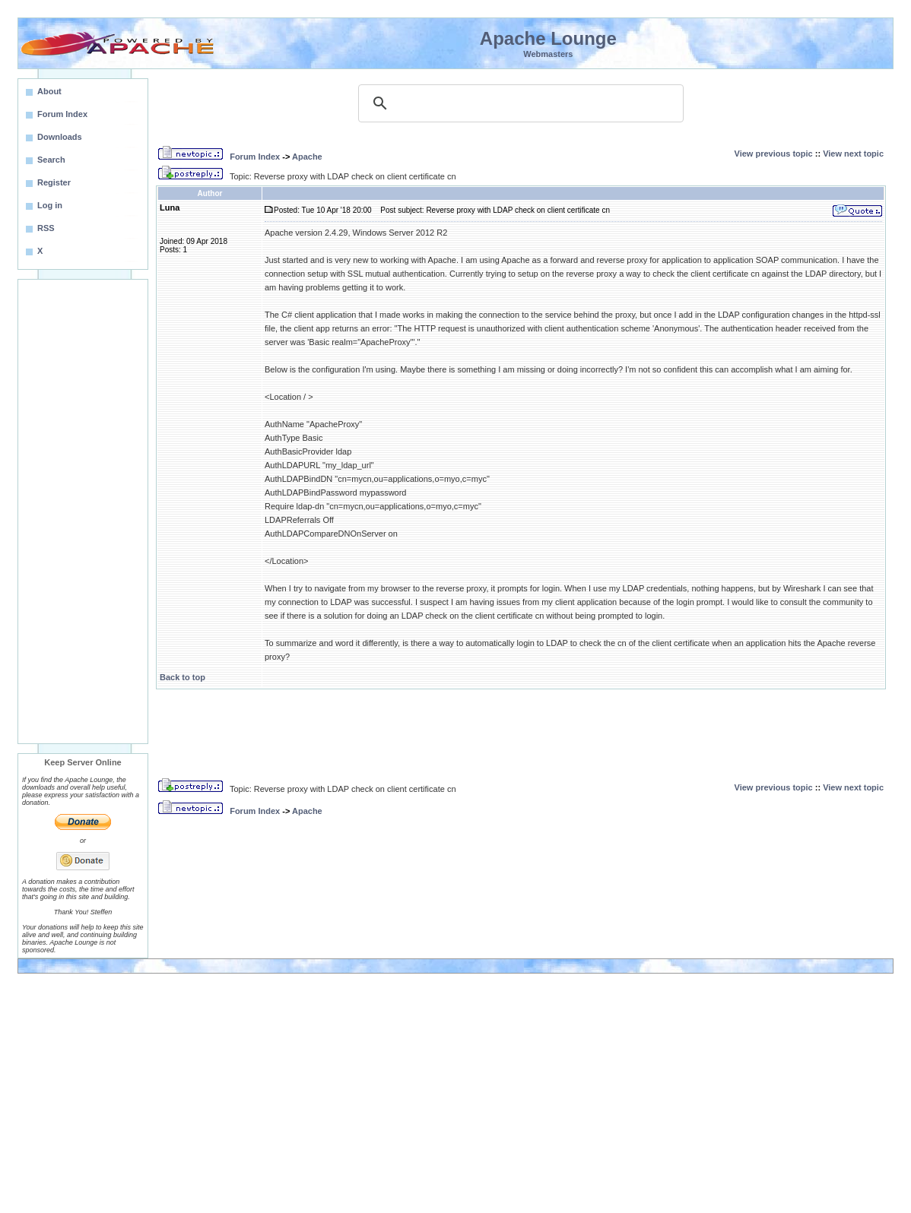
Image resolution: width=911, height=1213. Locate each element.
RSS (46, 228)
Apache (307, 156)
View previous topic (774, 153)
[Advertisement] (83, 511)
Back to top (182, 677)
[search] (519, 103)
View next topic (853, 153)
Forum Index (255, 156)
